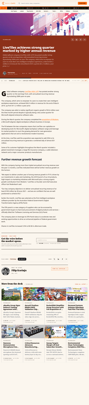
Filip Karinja (11, 72)
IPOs (61, 11)
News (5, 80)
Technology (13, 259)
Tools (55, 11)
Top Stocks (30, 11)
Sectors (46, 11)
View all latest (81, 284)
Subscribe (82, 3)
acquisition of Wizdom (50, 119)
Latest (22, 11)
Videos (68, 11)
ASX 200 (38, 11)
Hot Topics (14, 11)
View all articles (60, 268)
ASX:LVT (22, 259)
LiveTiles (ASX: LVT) (32, 91)
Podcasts (75, 11)
